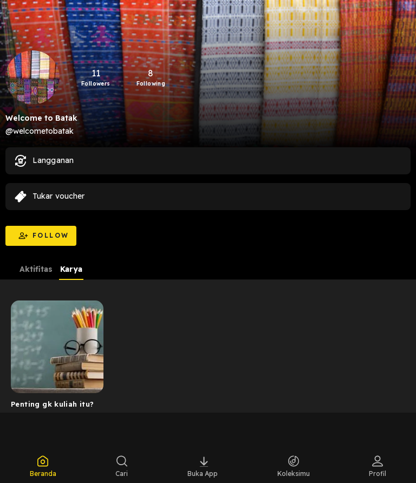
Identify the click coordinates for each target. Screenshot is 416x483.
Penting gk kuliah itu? (52, 404)
